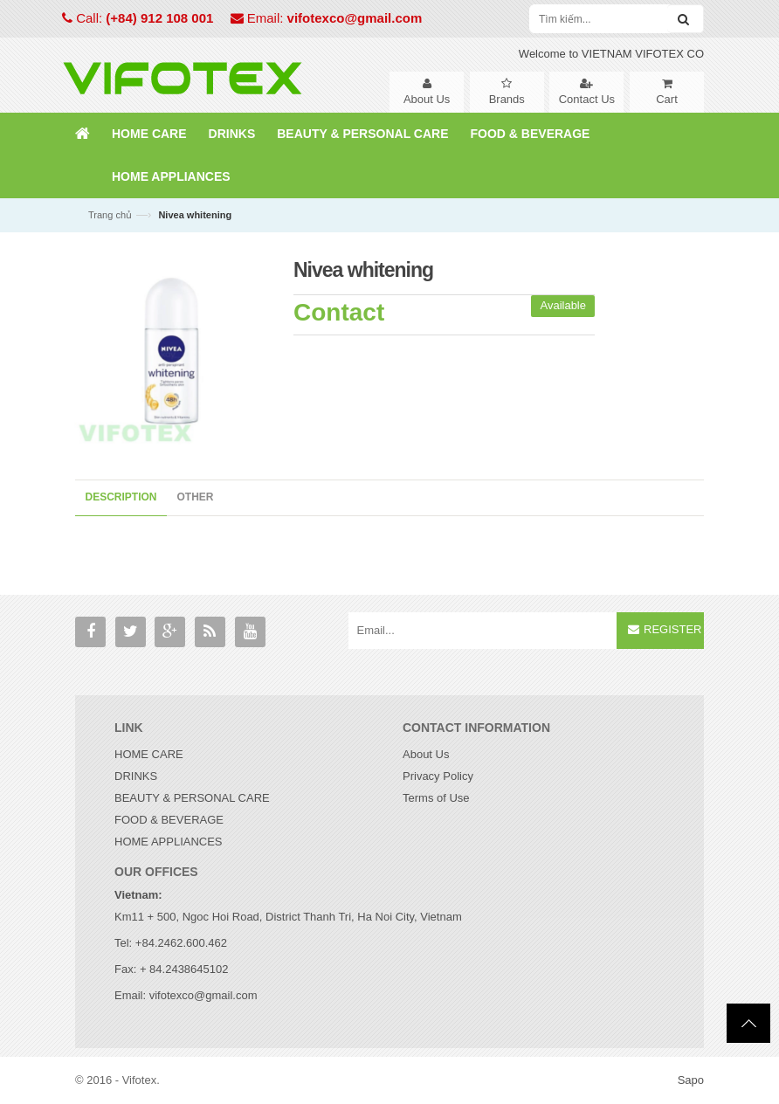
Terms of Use (436, 797)
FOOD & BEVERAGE (169, 819)
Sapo (691, 1080)
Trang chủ (110, 215)
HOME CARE (148, 754)
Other (195, 497)
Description (121, 497)
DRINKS (135, 776)
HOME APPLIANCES (168, 841)
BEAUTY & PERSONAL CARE (192, 797)
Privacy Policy (438, 776)
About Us (426, 754)
